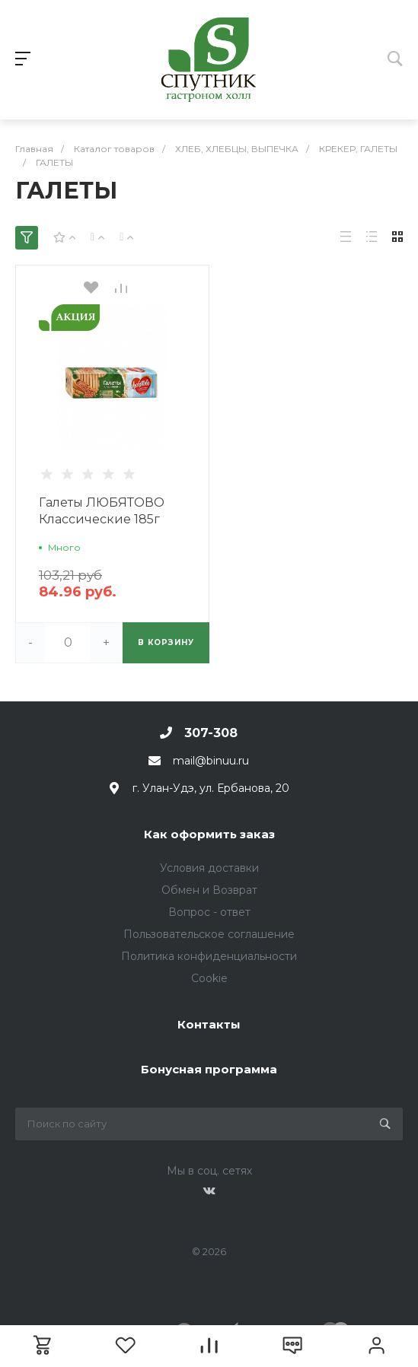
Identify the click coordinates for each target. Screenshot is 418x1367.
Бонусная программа (209, 1069)
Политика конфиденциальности (209, 956)
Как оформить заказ (209, 834)
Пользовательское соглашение (209, 934)
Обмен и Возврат (209, 890)
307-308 (211, 733)
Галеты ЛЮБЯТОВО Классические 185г (101, 510)
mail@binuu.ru (211, 761)
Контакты (209, 1024)
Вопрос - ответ (209, 912)
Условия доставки (209, 868)
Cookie (209, 978)
